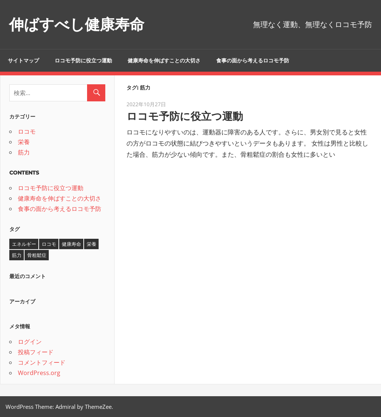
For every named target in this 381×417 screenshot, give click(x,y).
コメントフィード (41, 362)
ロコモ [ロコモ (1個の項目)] (49, 244)
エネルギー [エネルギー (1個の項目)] (24, 244)
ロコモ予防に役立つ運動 (83, 60)
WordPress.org (39, 373)
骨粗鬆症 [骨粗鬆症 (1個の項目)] (37, 255)
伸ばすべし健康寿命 (76, 24)
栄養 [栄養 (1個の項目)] (91, 244)
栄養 (24, 142)
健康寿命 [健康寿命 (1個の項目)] (71, 244)
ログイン (30, 342)
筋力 (24, 152)
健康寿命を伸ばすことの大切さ (164, 60)
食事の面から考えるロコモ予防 (252, 60)
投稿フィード (36, 352)
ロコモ (27, 131)
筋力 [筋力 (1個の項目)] (17, 255)
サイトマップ (23, 60)
